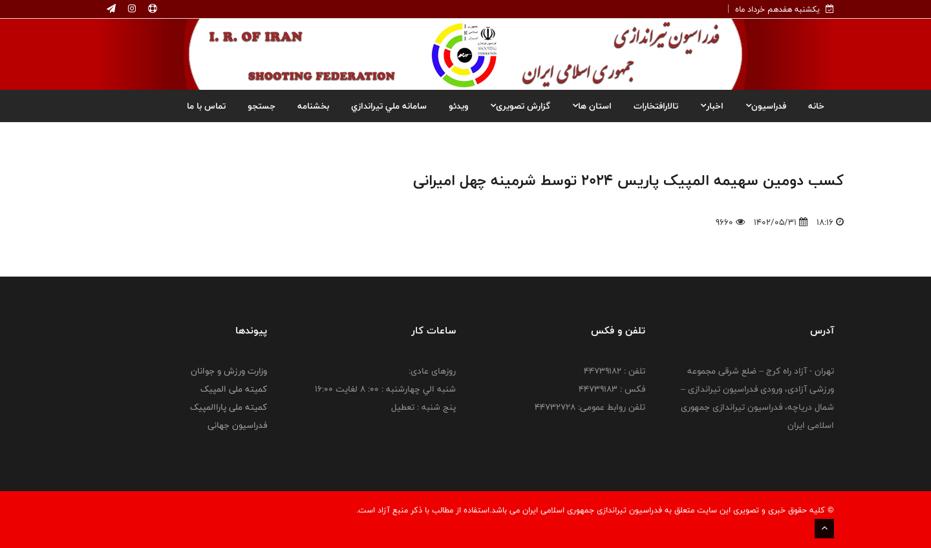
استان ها (592, 106)
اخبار (711, 106)
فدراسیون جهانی (237, 425)
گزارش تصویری (520, 106)
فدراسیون (765, 106)
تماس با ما (206, 106)
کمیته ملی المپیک (233, 389)
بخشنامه (313, 106)
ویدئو (458, 106)
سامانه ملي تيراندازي (389, 106)
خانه (816, 106)
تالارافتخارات (656, 106)
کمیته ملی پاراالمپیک (228, 407)
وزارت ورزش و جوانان (229, 371)
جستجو (261, 106)
